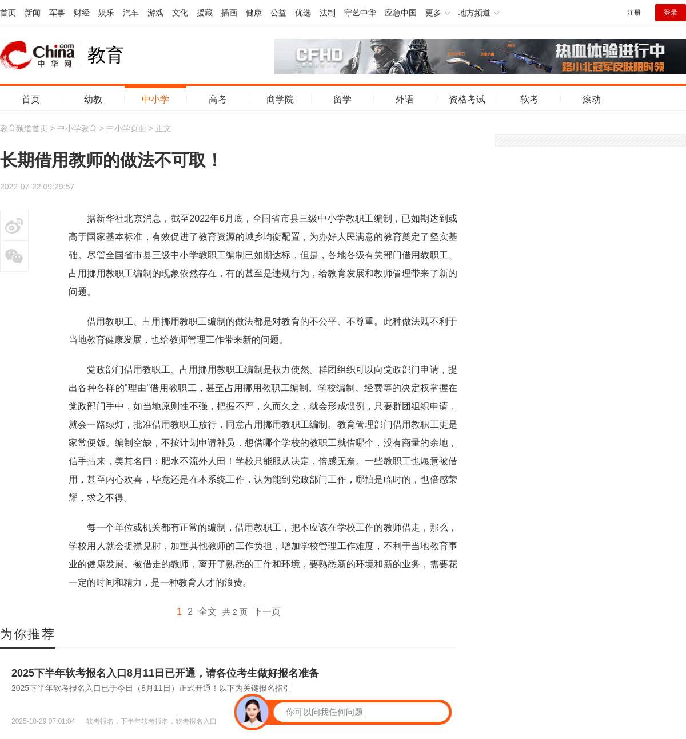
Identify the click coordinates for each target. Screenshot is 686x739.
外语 (405, 99)
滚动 (592, 99)
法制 (328, 12)
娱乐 (106, 12)
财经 (82, 12)
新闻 (33, 12)
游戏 (155, 12)
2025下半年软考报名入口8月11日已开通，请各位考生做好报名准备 (165, 673)
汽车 (131, 12)
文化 (180, 12)
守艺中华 (360, 12)
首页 (8, 12)
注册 (634, 13)
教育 (105, 55)
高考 (218, 99)
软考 (529, 99)
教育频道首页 (24, 128)
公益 (278, 12)
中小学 (155, 99)
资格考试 (467, 99)
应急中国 (401, 12)
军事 (57, 12)
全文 (207, 612)
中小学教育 (77, 128)
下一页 (267, 612)
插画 (229, 12)
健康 (254, 12)
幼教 (93, 99)
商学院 (280, 99)
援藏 (205, 12)
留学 (342, 99)
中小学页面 (126, 128)
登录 (670, 13)
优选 (303, 12)
